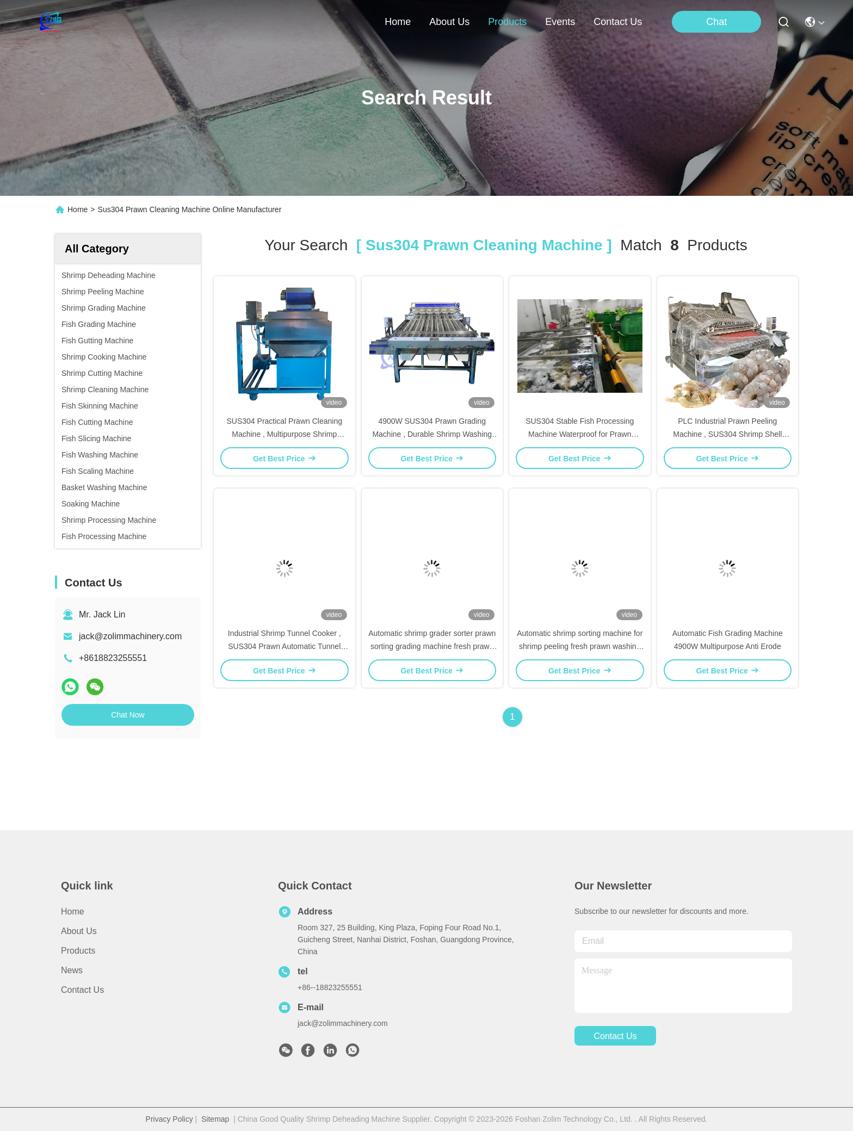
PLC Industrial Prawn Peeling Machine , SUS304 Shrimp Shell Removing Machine (727, 434)
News (72, 970)
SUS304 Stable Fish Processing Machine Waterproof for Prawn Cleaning (580, 434)
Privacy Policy (169, 1119)
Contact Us (82, 989)
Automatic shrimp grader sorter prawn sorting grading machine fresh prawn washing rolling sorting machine (432, 646)
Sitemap (215, 1119)
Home (398, 21)
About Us (79, 931)
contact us (618, 21)
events (560, 21)
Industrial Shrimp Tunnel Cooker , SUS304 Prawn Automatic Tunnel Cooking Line (284, 646)
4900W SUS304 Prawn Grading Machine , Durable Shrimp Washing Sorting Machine (432, 434)
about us (449, 21)
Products (78, 950)
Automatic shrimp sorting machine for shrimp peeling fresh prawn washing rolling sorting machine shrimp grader (579, 646)
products (507, 21)
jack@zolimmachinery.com (130, 636)
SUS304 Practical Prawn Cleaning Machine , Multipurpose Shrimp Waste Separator (284, 434)
